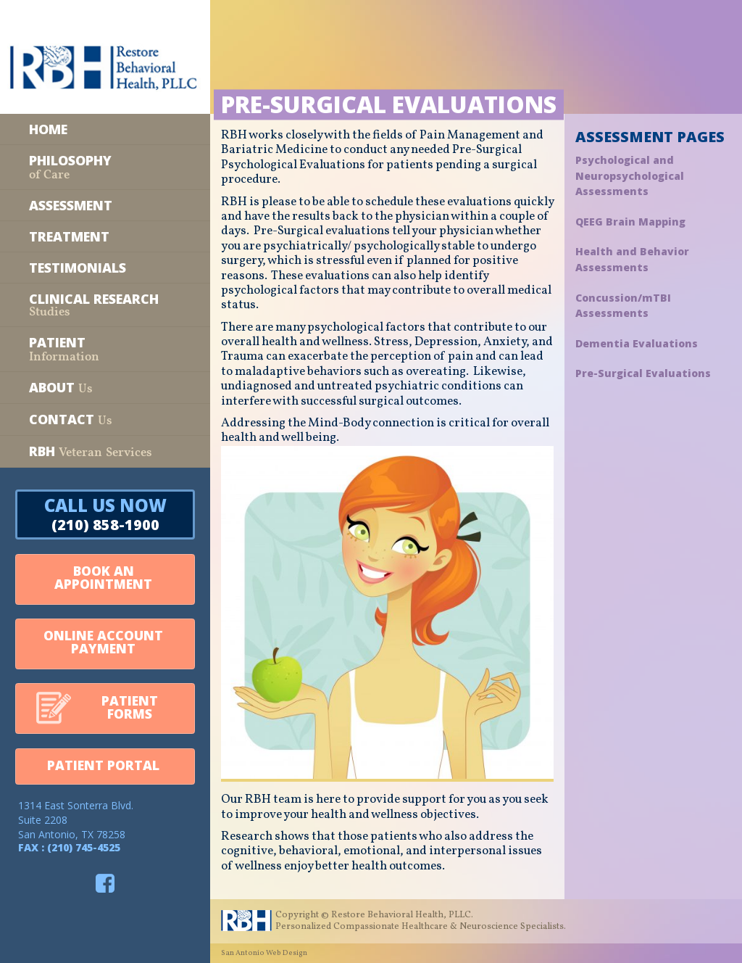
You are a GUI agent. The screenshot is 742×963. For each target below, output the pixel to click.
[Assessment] (105, 205)
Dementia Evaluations (636, 343)
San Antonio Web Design (264, 953)
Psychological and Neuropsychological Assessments (629, 175)
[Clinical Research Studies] (105, 305)
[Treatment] (105, 236)
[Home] (105, 129)
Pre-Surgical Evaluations (643, 373)
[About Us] (105, 387)
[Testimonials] (105, 267)
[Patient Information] (105, 349)
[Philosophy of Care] (105, 167)
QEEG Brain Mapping (630, 221)
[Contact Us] (105, 419)
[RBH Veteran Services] (105, 451)
